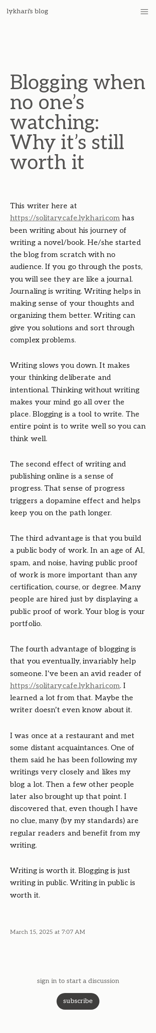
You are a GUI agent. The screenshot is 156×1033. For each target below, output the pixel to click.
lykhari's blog (27, 11)
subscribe (78, 1001)
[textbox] (78, 550)
